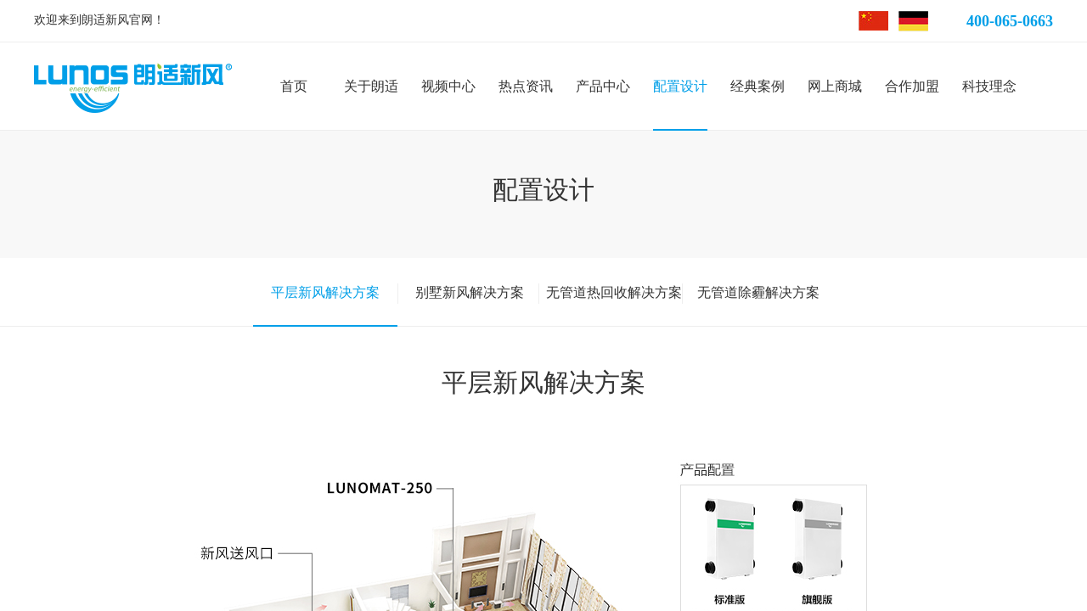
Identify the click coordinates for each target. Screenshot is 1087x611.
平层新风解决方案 (325, 292)
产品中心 (603, 86)
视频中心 (448, 86)
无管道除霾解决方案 (758, 292)
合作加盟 (912, 86)
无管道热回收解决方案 (614, 292)
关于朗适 (371, 86)
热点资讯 (525, 86)
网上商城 (835, 86)
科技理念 (989, 86)
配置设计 (680, 86)
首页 (293, 86)
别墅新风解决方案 (469, 292)
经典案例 (757, 86)
